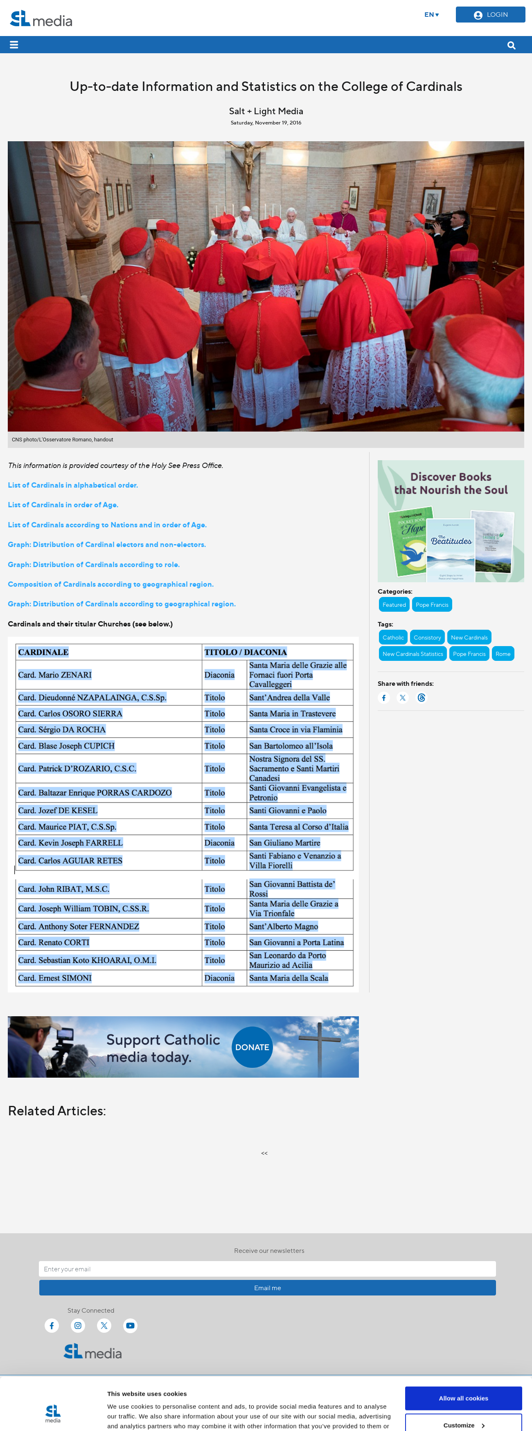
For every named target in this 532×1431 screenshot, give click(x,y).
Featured (394, 604)
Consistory (427, 637)
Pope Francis (432, 604)
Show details (126, 1414)
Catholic (393, 637)
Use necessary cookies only (464, 1408)
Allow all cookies (464, 1354)
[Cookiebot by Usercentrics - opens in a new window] (53, 1415)
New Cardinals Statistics (413, 653)
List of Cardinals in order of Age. (63, 504)
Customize (464, 1381)
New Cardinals (469, 637)
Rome (503, 653)
